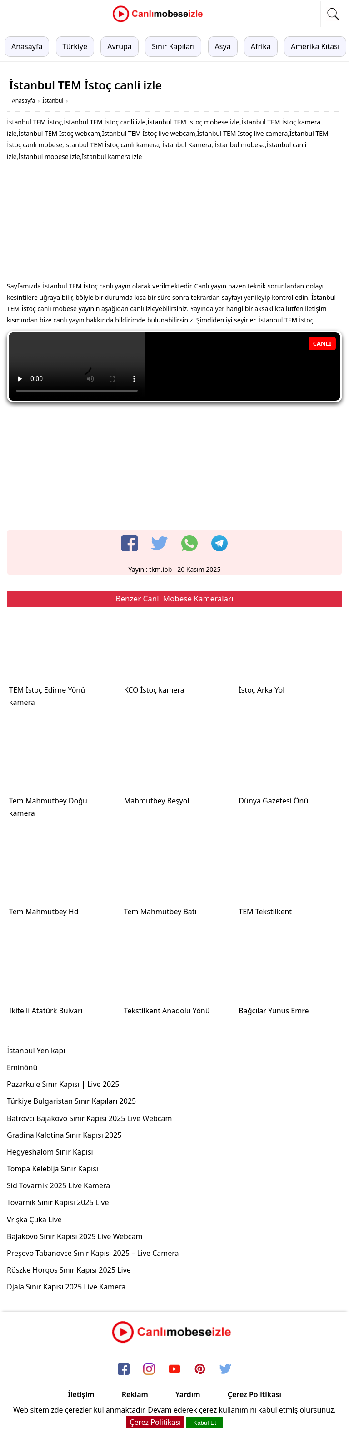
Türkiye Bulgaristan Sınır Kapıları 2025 (71, 1101)
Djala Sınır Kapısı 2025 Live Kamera (66, 1287)
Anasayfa (26, 46)
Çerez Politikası (254, 1394)
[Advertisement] (174, 223)
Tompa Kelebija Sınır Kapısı (52, 1169)
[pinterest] (200, 1370)
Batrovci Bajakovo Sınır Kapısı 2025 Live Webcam (89, 1118)
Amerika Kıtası (315, 46)
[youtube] (174, 1370)
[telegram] (219, 543)
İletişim (81, 1394)
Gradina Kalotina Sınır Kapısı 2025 (64, 1135)
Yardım (187, 1394)
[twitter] (159, 543)
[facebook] (129, 543)
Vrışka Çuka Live (34, 1220)
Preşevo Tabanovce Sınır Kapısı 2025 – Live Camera (93, 1253)
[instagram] (149, 1370)
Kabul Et (204, 1422)
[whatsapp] (189, 543)
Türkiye (75, 46)
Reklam (135, 1394)
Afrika (261, 46)
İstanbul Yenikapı (36, 1051)
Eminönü (22, 1067)
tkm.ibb (160, 569)
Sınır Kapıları (173, 46)
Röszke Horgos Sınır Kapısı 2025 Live (69, 1270)
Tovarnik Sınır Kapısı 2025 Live (58, 1202)
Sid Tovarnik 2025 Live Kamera (58, 1185)
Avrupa (119, 46)
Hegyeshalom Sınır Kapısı (50, 1152)
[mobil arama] (333, 14)
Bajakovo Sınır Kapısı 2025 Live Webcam (74, 1236)
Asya (223, 46)
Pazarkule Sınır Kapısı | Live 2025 (63, 1084)
